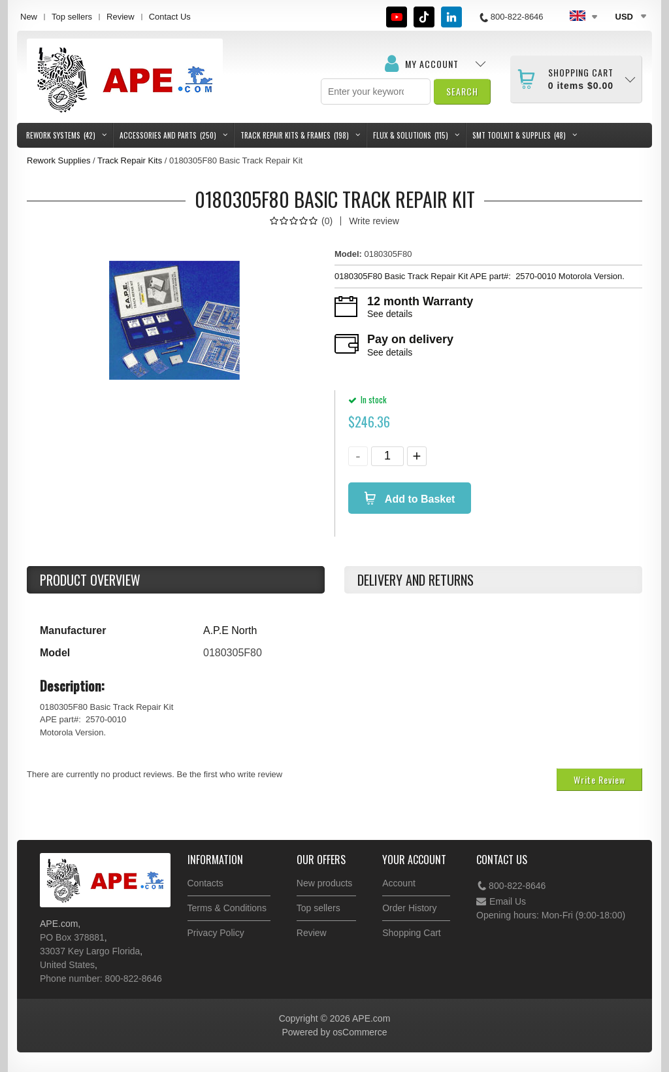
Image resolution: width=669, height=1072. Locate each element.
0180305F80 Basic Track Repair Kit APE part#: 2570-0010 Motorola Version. (480, 276)
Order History (409, 908)
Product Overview (90, 580)
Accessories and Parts (168, 135)
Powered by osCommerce (334, 1032)
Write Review (599, 779)
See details (389, 314)
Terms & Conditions (227, 908)
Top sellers (72, 17)
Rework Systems (60, 135)
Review (120, 17)
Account (399, 883)
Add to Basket (418, 499)
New (28, 17)
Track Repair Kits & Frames (294, 135)
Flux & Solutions (410, 135)
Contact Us (170, 17)
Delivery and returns (415, 580)
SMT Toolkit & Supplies (519, 135)
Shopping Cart (411, 933)
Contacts (205, 883)
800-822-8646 (511, 885)
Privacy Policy (216, 933)
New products (325, 883)
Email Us (501, 901)
